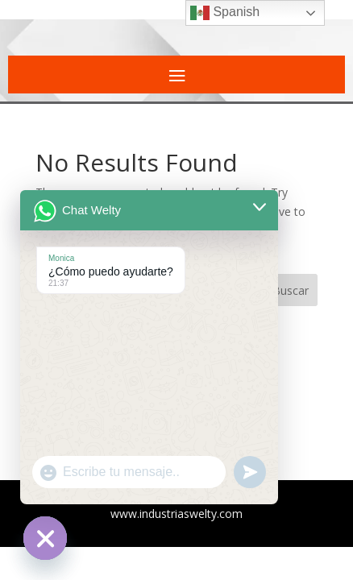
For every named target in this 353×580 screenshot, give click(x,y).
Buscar (290, 290)
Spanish (225, 13)
